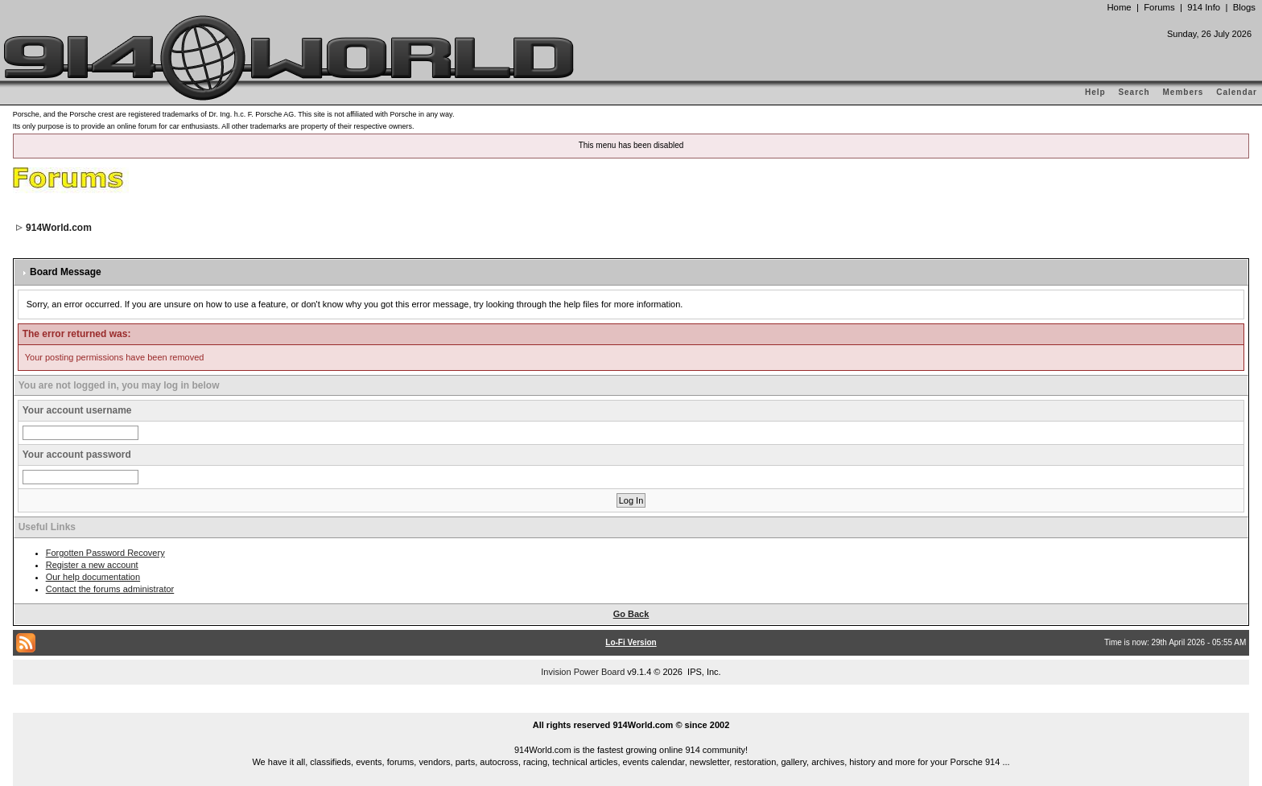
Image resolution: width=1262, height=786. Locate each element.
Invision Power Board (583, 672)
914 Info (1203, 7)
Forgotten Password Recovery (105, 553)
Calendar (1236, 92)
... (631, 706)
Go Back (631, 614)
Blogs (1244, 7)
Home (1119, 7)
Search (1133, 92)
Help (1095, 92)
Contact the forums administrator (110, 589)
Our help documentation (93, 577)
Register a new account (92, 565)
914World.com (59, 227)
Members (1183, 92)
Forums (1159, 7)
